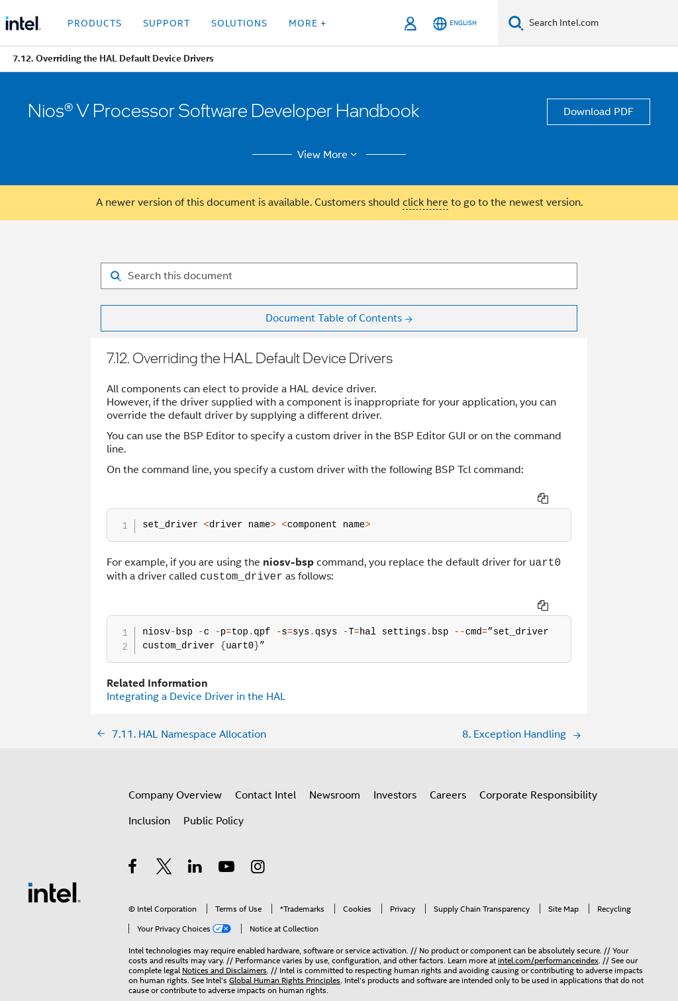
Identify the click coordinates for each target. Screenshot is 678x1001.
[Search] (516, 23)
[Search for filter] (339, 276)
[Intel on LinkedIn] (195, 869)
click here (425, 202)
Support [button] (166, 23)
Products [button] (95, 23)
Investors (394, 795)
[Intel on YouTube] (227, 869)
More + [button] (307, 23)
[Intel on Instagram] (258, 869)
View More (329, 154)
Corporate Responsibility (538, 795)
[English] (455, 23)
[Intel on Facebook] (133, 869)
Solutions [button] (239, 23)
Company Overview (175, 795)
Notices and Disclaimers (224, 970)
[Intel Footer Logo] (54, 891)
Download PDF (598, 111)
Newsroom (334, 795)
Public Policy (213, 821)
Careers (448, 795)
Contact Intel (265, 795)
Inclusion (149, 821)
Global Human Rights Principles (284, 980)
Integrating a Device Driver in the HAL (196, 696)
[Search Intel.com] (601, 23)
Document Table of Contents (334, 318)
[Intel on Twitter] (164, 869)
